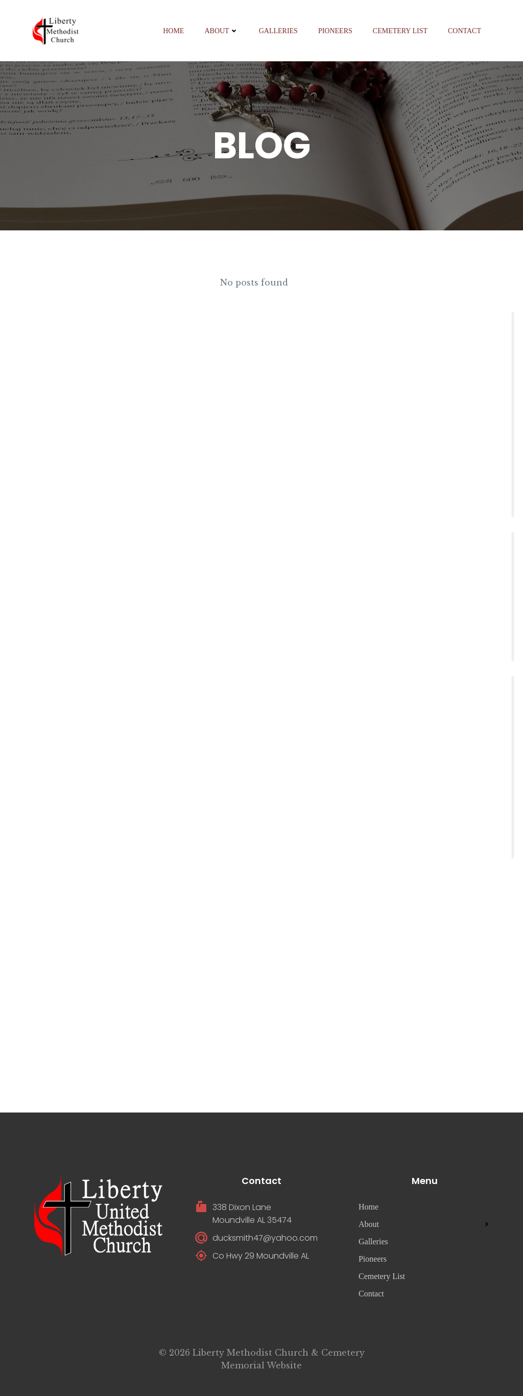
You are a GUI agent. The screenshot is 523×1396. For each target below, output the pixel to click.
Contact (464, 31)
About (221, 31)
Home (173, 31)
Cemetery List (400, 31)
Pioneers (335, 31)
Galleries (278, 31)
